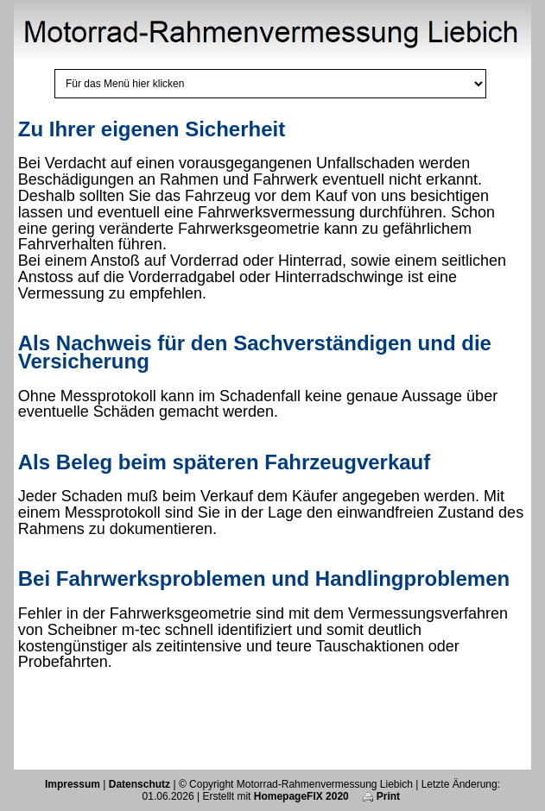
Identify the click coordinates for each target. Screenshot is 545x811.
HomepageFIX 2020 (301, 796)
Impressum (72, 784)
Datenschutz (139, 784)
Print (381, 796)
